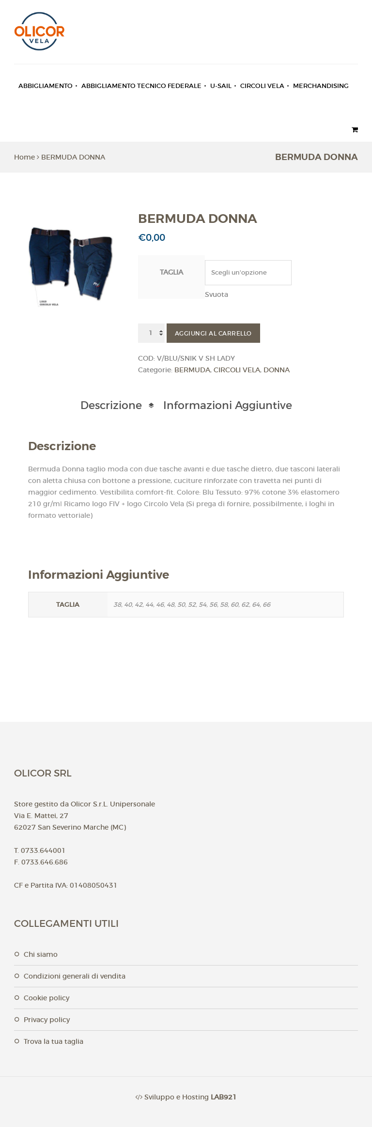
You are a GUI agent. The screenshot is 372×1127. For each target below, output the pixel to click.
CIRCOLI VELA (262, 86)
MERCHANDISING (321, 86)
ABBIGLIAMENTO (45, 86)
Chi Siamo (41, 954)
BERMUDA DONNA (73, 157)
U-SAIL (221, 86)
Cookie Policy (46, 998)
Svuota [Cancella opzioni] (216, 294)
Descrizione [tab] (111, 405)
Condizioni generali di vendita (74, 976)
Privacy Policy (47, 1019)
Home (24, 157)
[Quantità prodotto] (151, 333)
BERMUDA (192, 370)
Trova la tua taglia (53, 1041)
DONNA (277, 370)
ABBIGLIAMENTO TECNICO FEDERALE (141, 86)
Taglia (171, 272)
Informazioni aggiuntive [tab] (227, 405)
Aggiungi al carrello (213, 333)
